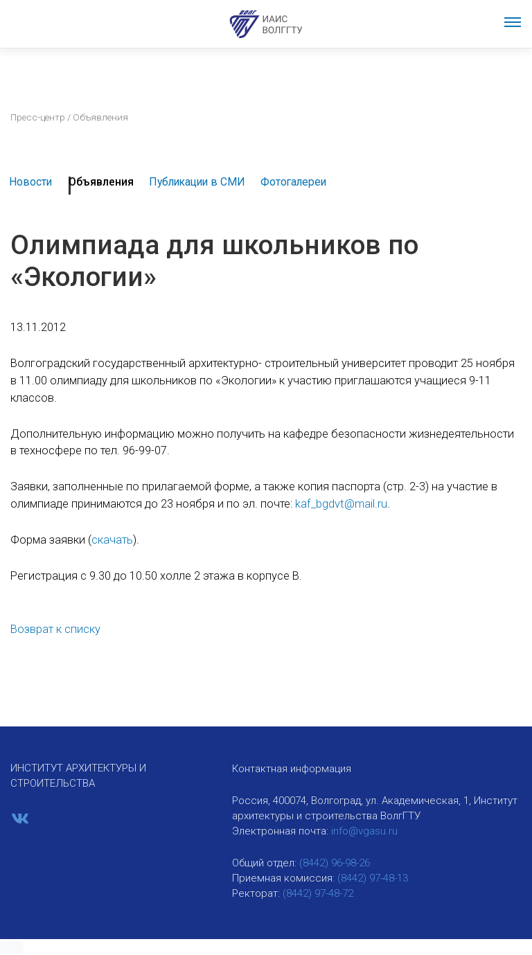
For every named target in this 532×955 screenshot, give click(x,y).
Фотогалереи (293, 181)
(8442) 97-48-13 (372, 878)
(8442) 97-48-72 (318, 893)
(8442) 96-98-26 (334, 863)
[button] (12, 947)
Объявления (101, 181)
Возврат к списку (55, 629)
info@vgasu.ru (364, 831)
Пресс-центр (37, 117)
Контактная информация (291, 768)
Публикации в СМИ (197, 181)
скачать (112, 539)
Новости (30, 181)
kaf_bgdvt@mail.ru (341, 503)
